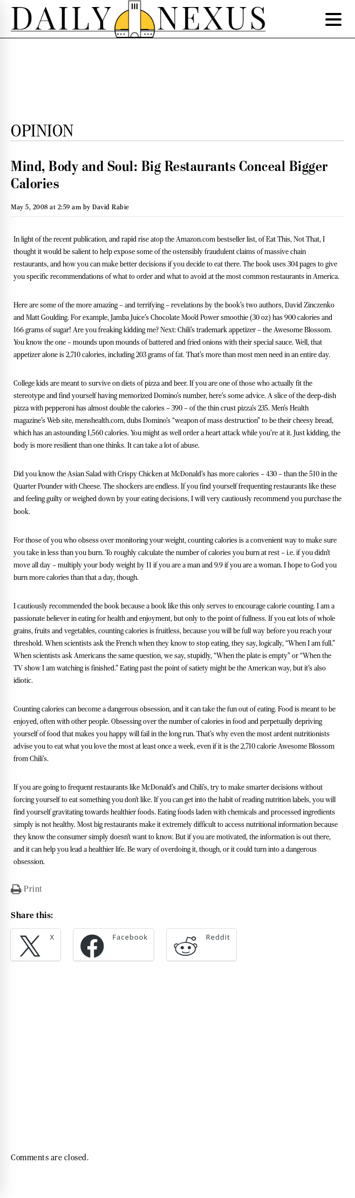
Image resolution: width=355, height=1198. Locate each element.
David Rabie (110, 207)
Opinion (42, 130)
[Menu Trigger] (333, 19)
